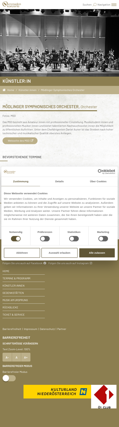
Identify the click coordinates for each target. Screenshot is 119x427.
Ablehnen (22, 252)
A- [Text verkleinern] (7, 357)
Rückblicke (10, 307)
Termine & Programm (16, 278)
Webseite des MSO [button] (20, 140)
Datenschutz (47, 328)
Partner (61, 328)
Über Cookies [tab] (98, 181)
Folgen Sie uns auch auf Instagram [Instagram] (70, 263)
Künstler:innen (14, 285)
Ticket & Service (14, 314)
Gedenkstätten (13, 292)
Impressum (30, 328)
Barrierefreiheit (12, 328)
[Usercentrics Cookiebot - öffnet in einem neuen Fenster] (100, 171)
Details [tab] (59, 181)
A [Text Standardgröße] (17, 357)
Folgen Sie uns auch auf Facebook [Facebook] (24, 263)
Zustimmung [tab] (20, 181)
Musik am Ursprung (15, 300)
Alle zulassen (97, 252)
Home (6, 271)
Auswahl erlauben (59, 252)
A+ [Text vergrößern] (26, 357)
